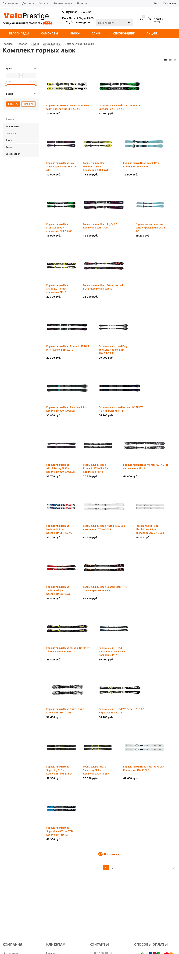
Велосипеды (19, 33)
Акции (151, 33)
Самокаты (49, 33)
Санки (96, 33)
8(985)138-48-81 (79, 12)
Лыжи (75, 33)
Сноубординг (124, 33)
